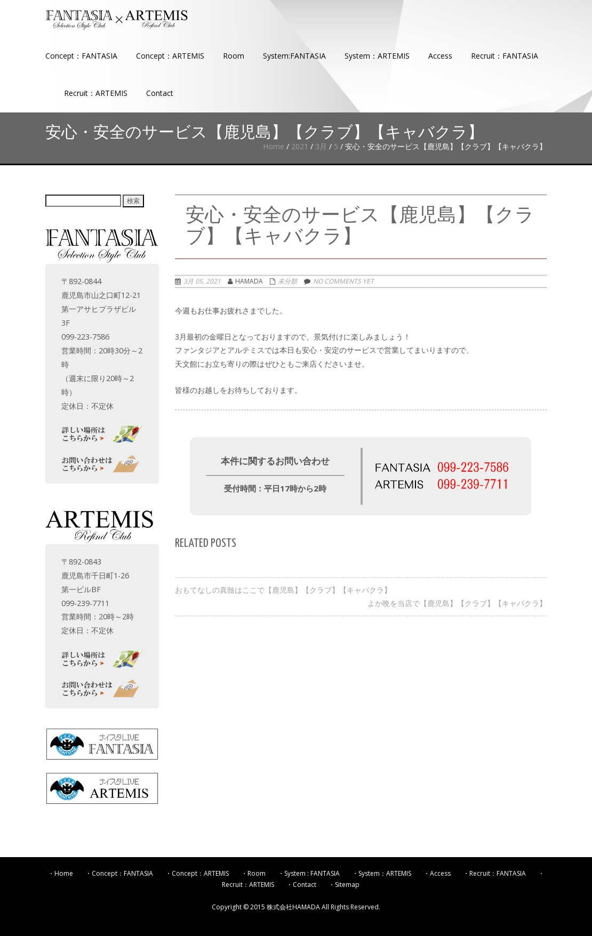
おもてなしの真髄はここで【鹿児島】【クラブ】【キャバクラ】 (283, 590)
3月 (321, 146)
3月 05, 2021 (202, 281)
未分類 (287, 281)
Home (273, 146)
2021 (299, 146)
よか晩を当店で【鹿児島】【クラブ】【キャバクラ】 (457, 603)
